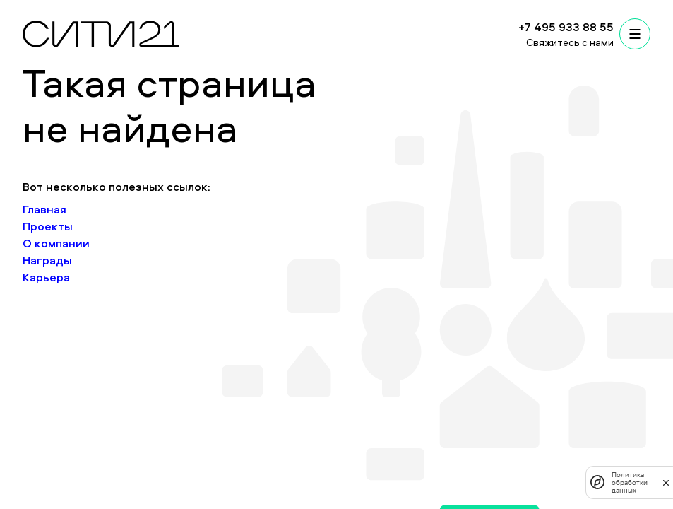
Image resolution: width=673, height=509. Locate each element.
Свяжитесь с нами (570, 42)
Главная (44, 209)
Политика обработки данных (630, 482)
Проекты (48, 226)
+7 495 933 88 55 (566, 27)
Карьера (46, 277)
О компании (56, 243)
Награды (47, 260)
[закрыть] (666, 482)
